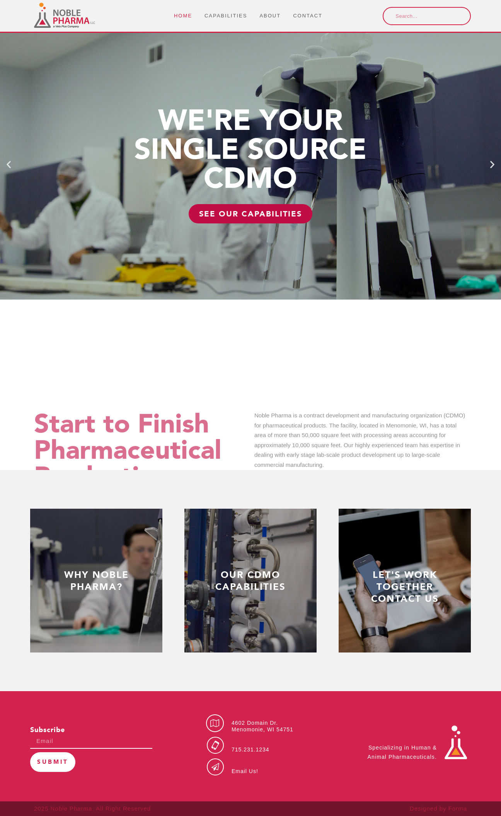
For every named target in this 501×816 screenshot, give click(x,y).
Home (183, 16)
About (270, 16)
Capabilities (225, 16)
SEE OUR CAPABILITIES (250, 213)
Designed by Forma (438, 808)
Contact (307, 16)
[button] (9, 164)
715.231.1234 (250, 749)
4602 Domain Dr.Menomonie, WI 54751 (262, 726)
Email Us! (245, 771)
